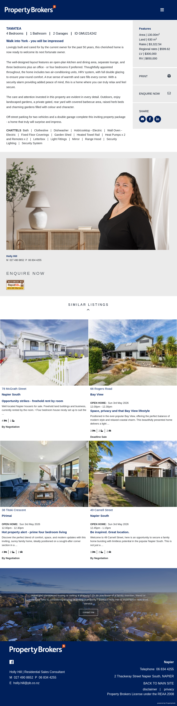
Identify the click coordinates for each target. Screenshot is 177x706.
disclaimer (150, 689)
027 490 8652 (21, 677)
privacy (169, 689)
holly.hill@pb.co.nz (26, 683)
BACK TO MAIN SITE (158, 683)
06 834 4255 (45, 677)
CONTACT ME (88, 612)
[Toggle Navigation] (162, 10)
